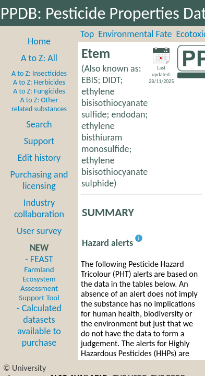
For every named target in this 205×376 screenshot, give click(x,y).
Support (39, 141)
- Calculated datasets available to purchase (39, 325)
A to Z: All (39, 58)
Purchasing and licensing (39, 180)
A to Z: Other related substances (39, 104)
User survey (39, 231)
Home (39, 41)
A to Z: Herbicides (39, 82)
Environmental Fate (135, 34)
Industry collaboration (39, 208)
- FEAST (39, 277)
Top (87, 34)
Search (39, 124)
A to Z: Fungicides (39, 91)
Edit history (39, 157)
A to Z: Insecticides (39, 73)
